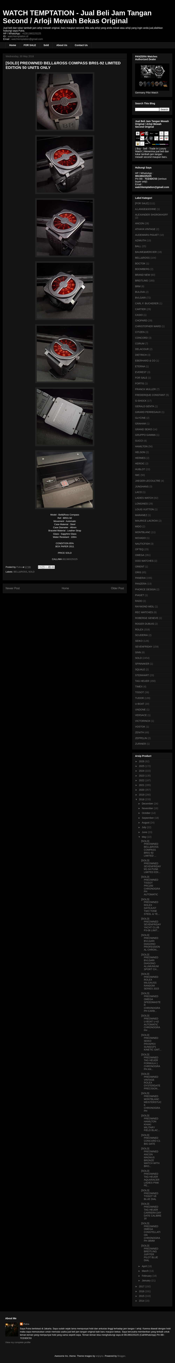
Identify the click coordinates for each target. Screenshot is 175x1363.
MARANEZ (141, 515)
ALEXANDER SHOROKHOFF (151, 214)
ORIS (138, 572)
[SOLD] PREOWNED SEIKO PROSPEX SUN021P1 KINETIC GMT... (151, 1042)
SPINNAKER (142, 663)
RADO (138, 601)
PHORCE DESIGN (145, 589)
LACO (138, 492)
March (145, 1271)
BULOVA (140, 292)
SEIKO (139, 640)
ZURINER (140, 743)
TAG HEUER (142, 681)
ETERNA (140, 366)
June (145, 832)
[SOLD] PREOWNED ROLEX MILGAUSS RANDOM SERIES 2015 (150, 981)
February (147, 1275)
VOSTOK (140, 726)
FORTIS (139, 383)
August (146, 822)
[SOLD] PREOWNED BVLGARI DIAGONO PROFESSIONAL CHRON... (150, 942)
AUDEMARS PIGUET (147, 235)
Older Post (117, 588)
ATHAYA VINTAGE (145, 229)
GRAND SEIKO (143, 429)
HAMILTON (141, 446)
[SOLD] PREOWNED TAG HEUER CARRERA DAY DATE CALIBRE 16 (151, 1211)
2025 (142, 766)
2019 (142, 794)
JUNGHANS (142, 486)
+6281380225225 (31, 33)
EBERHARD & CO (145, 360)
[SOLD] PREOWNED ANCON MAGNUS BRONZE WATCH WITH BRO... (150, 1157)
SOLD (31, 571)
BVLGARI (140, 297)
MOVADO (140, 538)
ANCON (139, 223)
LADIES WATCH (144, 497)
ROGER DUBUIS (144, 623)
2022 (142, 780)
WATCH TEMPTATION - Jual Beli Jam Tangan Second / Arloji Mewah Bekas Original (77, 17)
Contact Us (81, 45)
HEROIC (140, 463)
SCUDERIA (141, 635)
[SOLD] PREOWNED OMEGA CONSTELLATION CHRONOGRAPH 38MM (150, 1232)
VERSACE (141, 715)
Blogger (121, 1356)
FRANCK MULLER (145, 389)
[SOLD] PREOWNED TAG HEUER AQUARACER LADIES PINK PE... (150, 1178)
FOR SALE (30, 45)
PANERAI (140, 578)
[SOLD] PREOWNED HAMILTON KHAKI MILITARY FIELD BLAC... (150, 1123)
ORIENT (139, 566)
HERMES (140, 458)
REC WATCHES (144, 612)
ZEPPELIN (141, 738)
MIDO (138, 526)
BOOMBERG (142, 269)
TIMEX (139, 686)
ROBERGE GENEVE (146, 618)
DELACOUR (142, 349)
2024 (142, 770)
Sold (46, 45)
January (146, 1280)
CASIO (139, 315)
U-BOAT (139, 703)
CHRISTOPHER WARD (148, 326)
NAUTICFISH (142, 543)
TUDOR (139, 698)
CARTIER (140, 309)
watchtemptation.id (18, 36)
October (146, 813)
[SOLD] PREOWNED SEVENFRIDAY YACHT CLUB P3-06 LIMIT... (151, 924)
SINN (138, 652)
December (148, 803)
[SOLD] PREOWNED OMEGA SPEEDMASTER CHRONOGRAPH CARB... (151, 1002)
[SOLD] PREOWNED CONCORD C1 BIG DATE (150, 1139)
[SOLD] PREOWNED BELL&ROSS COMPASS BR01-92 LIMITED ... (149, 848)
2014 (142, 1300)
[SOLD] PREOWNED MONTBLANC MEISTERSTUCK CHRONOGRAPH (151, 1102)
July (144, 827)
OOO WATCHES (144, 560)
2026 (142, 761)
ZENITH (139, 732)
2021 (142, 785)
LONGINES (141, 503)
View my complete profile (17, 1342)
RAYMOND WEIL (144, 606)
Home (12, 45)
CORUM (139, 343)
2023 (142, 775)
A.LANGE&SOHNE (145, 209)
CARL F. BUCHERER (147, 303)
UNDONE (140, 709)
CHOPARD (141, 320)
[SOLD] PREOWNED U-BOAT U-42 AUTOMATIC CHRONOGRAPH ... (150, 1023)
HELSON (140, 452)
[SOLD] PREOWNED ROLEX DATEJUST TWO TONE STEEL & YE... (150, 906)
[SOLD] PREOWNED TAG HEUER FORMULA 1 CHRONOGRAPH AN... (150, 1062)
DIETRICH (141, 354)
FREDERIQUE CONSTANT (150, 395)
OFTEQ (139, 549)
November (148, 808)
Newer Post (13, 588)
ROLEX (139, 629)
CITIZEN (140, 332)
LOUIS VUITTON (144, 509)
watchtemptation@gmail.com (27, 39)
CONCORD (141, 337)
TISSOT (139, 692)
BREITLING (141, 280)
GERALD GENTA (144, 406)
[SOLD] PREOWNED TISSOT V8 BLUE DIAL (149, 1194)
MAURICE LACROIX (146, 520)
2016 (142, 1291)
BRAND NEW (142, 274)
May (144, 836)
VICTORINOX (142, 721)
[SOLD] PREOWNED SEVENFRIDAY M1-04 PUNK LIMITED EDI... (151, 866)
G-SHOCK (140, 400)
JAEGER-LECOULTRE (147, 480)
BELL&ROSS (20, 571)
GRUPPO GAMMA (145, 435)
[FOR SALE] (142, 203)
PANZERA (140, 583)
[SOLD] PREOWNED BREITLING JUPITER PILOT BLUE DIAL (149, 1253)
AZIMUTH (140, 240)
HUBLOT (140, 469)
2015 (142, 1296)
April (144, 1266)
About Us (61, 45)
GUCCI (139, 440)
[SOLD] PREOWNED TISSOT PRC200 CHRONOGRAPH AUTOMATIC (150, 885)
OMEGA (139, 555)
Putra (26, 1324)
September (148, 817)
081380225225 (70, 559)
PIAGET (139, 595)
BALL (138, 246)
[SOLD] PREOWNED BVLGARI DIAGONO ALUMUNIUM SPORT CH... (150, 962)
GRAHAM (140, 423)
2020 (142, 789)
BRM (138, 286)
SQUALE (140, 669)
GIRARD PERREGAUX (148, 412)
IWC (137, 475)
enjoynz (100, 1356)
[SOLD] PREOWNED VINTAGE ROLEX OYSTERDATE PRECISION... (150, 1081)
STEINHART (142, 675)
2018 (142, 799)
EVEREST (140, 372)
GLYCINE (140, 417)
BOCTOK (140, 263)
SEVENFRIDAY (143, 646)
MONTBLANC (142, 532)
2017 (142, 1286)
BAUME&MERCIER (146, 252)
